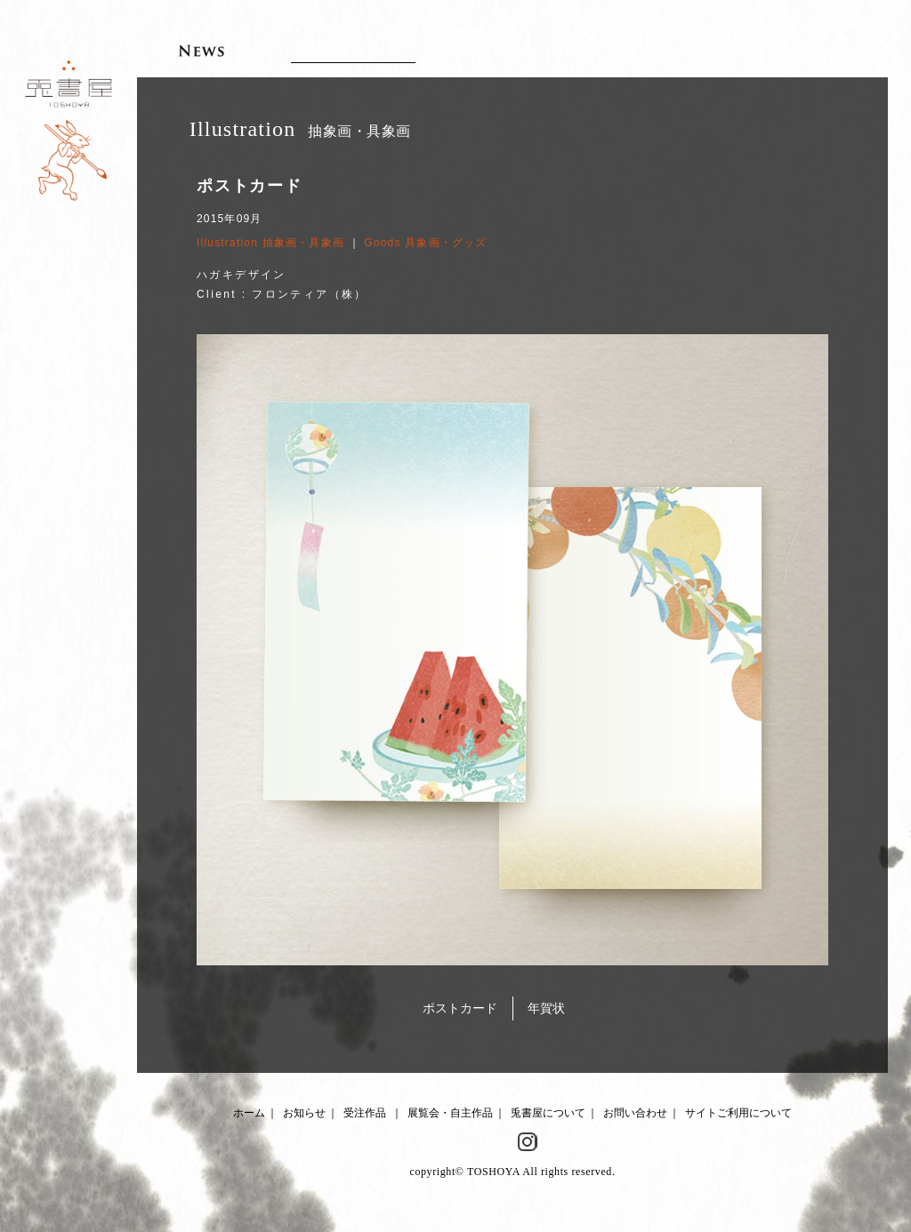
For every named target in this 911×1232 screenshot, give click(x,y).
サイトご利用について (738, 1113)
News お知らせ (201, 49)
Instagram (527, 1142)
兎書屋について (548, 1113)
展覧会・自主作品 (450, 1113)
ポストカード (460, 1008)
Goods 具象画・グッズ (425, 242)
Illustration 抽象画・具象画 (270, 242)
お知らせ (304, 1113)
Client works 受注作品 (353, 49)
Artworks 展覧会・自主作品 (527, 49)
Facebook (497, 1142)
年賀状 (546, 1008)
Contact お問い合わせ (805, 49)
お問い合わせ (635, 1113)
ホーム (249, 1113)
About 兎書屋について (668, 49)
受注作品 (364, 1113)
